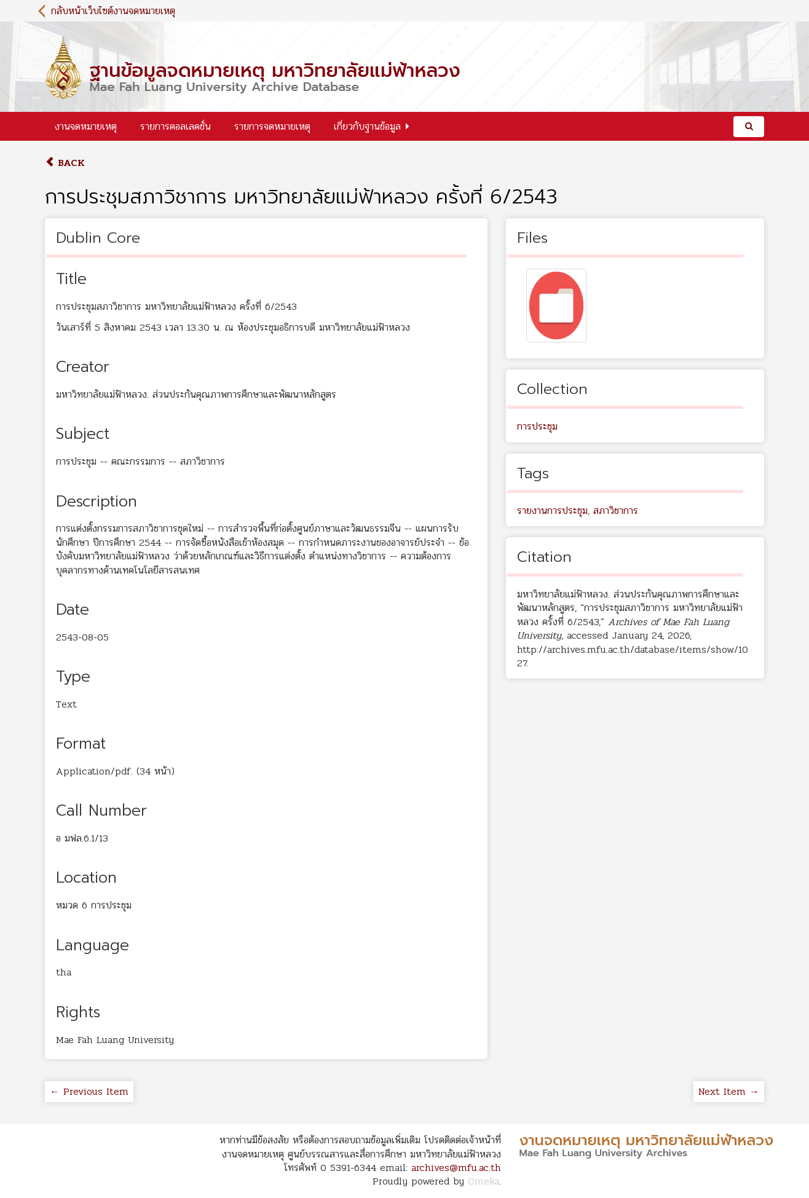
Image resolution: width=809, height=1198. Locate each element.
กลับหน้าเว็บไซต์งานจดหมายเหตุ (113, 10)
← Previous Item (89, 1091)
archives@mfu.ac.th (456, 1167)
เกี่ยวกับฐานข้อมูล (367, 126)
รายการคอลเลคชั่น (175, 126)
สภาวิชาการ (615, 510)
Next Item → (728, 1091)
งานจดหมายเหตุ (86, 126)
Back (65, 163)
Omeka (483, 1181)
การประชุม (537, 426)
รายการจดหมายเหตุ (272, 126)
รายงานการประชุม (552, 510)
